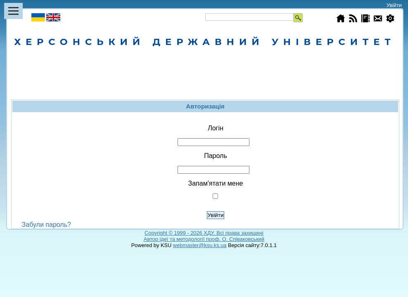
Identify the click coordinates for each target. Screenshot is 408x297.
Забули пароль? (46, 224)
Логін (215, 128)
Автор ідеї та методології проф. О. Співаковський (204, 239)
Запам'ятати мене (215, 183)
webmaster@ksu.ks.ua (200, 245)
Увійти (394, 5)
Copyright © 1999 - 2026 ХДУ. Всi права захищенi (204, 233)
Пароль (215, 155)
